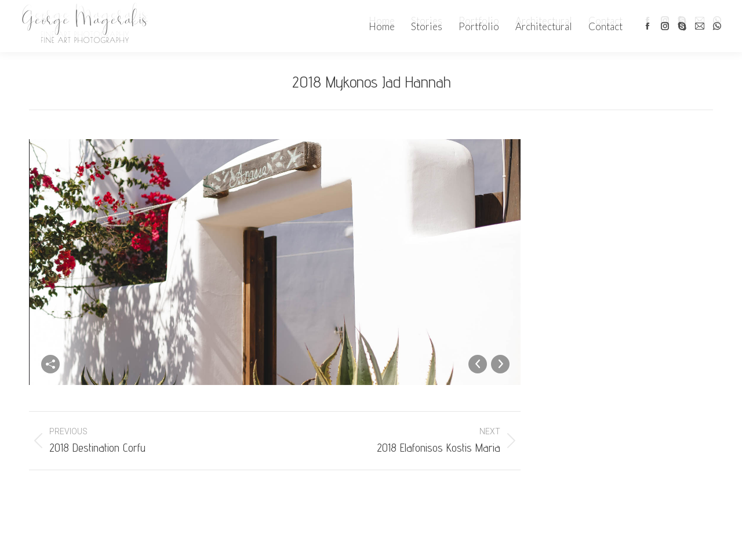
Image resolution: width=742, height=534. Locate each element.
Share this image (50, 364)
